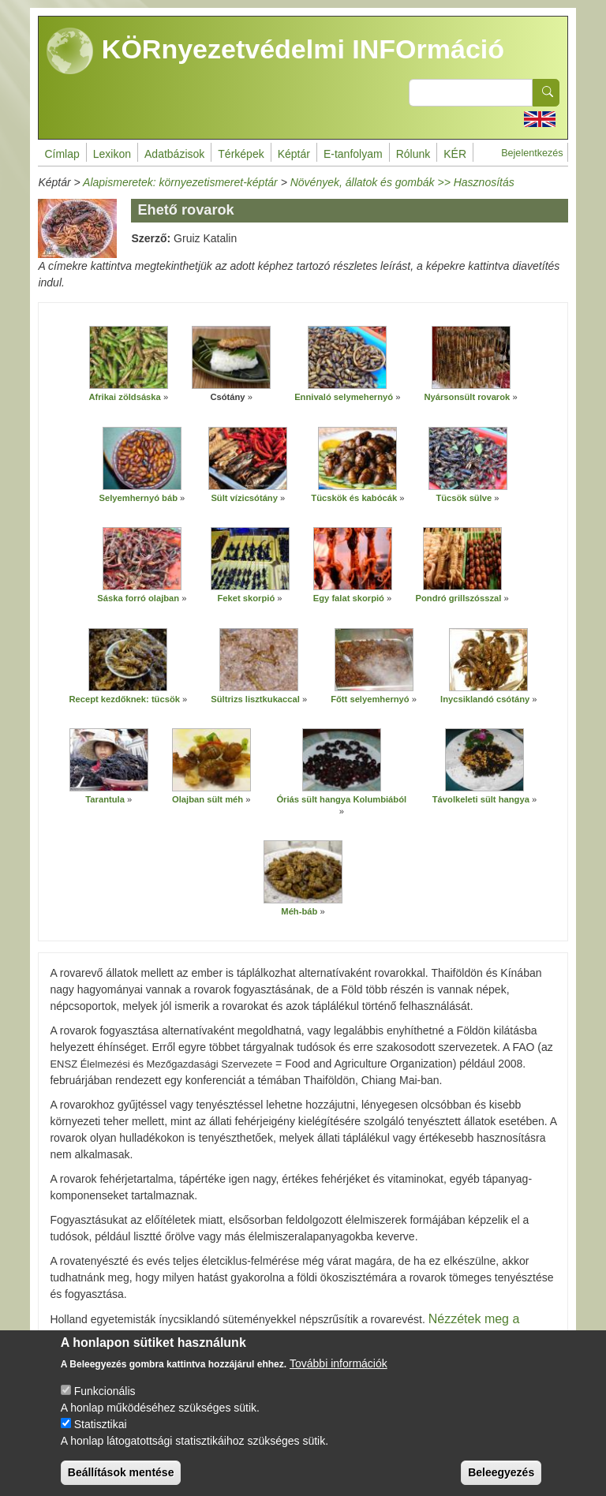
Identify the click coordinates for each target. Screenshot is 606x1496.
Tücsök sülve (464, 498)
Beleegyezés (501, 1481)
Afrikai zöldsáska (124, 397)
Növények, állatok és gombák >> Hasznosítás (402, 182)
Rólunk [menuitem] (413, 154)
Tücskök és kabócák (354, 498)
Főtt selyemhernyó (370, 699)
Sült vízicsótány (244, 498)
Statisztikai (100, 1433)
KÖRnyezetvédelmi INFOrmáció (275, 51)
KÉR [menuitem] (454, 154)
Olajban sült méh (207, 799)
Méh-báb (299, 911)
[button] (128, 358)
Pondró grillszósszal (459, 598)
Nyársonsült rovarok (467, 397)
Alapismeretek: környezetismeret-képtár (180, 182)
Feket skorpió (246, 598)
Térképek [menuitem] (241, 154)
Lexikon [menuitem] (112, 154)
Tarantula (105, 799)
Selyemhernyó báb (138, 498)
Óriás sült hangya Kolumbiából (341, 799)
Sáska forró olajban (138, 598)
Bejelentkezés (532, 153)
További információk (338, 1372)
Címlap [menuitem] (61, 154)
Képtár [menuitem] (294, 154)
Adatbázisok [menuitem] (174, 154)
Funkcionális (105, 1399)
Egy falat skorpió (348, 598)
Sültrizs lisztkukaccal (255, 699)
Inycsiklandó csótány (484, 699)
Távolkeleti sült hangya (480, 799)
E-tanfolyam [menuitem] (353, 154)
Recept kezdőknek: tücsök (124, 699)
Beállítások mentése (121, 1481)
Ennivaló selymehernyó (343, 397)
